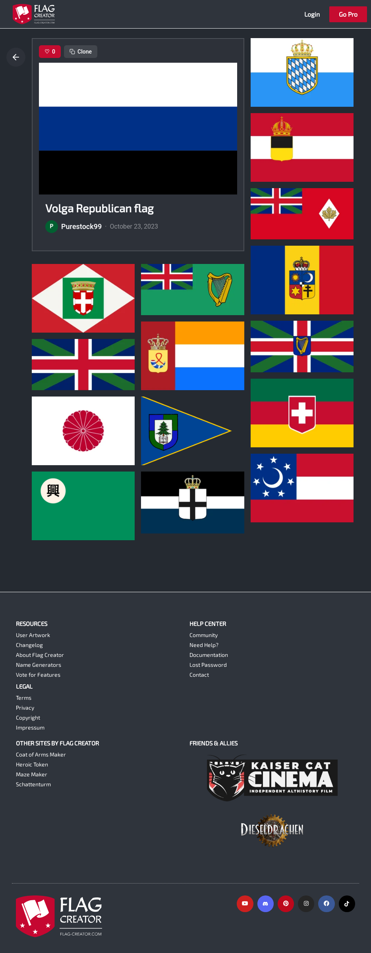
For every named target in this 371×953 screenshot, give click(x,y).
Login (312, 14)
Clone (81, 51)
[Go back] (15, 57)
